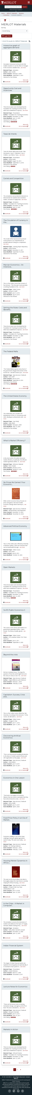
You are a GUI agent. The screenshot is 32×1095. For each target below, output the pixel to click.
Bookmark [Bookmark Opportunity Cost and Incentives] (7, 126)
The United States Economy (15, 396)
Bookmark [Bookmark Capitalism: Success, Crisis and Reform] (7, 729)
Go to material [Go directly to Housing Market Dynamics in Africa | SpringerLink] (23, 897)
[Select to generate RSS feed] (28, 41)
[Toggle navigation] (29, 2)
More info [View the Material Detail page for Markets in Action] (25, 1061)
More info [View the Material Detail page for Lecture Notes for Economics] (25, 1020)
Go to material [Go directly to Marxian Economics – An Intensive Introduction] (23, 301)
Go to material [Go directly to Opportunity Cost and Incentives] (23, 126)
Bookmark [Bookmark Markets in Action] (7, 1063)
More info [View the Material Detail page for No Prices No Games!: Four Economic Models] (25, 517)
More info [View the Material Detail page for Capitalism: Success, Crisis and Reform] (25, 727)
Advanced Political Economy (15, 526)
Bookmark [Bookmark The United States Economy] (7, 433)
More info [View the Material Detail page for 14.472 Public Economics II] (25, 645)
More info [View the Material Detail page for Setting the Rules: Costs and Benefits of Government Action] (25, 342)
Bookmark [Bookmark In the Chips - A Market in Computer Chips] (7, 938)
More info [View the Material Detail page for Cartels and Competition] (25, 212)
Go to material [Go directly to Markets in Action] (23, 1063)
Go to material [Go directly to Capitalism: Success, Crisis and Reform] (23, 729)
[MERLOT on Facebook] (9, 1092)
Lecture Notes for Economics (15, 987)
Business (21, 13)
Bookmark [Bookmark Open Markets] (7, 602)
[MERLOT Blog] (22, 1092)
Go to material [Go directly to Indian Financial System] (23, 979)
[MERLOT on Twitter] (14, 1092)
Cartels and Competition (13, 178)
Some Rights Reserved (19, 1077)
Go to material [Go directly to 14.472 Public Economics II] (23, 647)
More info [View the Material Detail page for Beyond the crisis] (25, 686)
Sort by (3, 28)
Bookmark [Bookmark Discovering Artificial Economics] (7, 770)
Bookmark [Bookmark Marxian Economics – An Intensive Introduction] (7, 301)
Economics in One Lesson (14, 778)
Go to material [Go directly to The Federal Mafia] (23, 388)
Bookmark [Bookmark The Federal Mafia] (7, 388)
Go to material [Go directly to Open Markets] (23, 602)
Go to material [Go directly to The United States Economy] (23, 433)
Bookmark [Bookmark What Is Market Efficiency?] (7, 475)
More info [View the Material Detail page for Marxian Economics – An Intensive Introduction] (25, 299)
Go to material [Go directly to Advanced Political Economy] (23, 559)
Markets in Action (10, 1029)
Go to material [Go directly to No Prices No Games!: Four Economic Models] (23, 518)
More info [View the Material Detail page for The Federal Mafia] (25, 386)
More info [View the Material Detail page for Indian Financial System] (25, 977)
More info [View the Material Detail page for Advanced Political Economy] (25, 558)
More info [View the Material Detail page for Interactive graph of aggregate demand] (25, 80)
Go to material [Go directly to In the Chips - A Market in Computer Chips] (23, 938)
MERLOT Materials (12, 13)
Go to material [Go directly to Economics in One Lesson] (23, 811)
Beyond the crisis (10, 655)
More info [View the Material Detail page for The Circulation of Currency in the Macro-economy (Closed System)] (25, 256)
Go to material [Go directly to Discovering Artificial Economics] (23, 770)
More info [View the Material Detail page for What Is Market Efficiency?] (25, 474)
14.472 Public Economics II (14, 610)
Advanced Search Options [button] (15, 9)
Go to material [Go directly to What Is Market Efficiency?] (23, 475)
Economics (6, 15)
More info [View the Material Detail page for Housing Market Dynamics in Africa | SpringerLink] (25, 895)
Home (3, 13)
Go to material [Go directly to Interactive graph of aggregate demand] (23, 81)
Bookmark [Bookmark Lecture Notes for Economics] (7, 1022)
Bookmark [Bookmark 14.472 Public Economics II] (7, 647)
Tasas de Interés (10, 134)
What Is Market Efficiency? (14, 441)
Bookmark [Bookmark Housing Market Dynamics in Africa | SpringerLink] (7, 897)
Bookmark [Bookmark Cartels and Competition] (7, 213)
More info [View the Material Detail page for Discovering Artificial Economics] (25, 768)
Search (24, 7)
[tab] (5, 20)
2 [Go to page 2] (17, 1069)
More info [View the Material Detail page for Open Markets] (25, 600)
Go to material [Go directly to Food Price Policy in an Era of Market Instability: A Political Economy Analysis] (23, 854)
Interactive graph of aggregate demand (11, 47)
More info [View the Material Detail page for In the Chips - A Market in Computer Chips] (25, 936)
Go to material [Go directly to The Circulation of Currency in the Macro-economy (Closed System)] (23, 258)
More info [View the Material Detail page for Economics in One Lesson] (25, 809)
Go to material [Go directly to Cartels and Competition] (23, 213)
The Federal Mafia (10, 351)
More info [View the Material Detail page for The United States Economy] (25, 431)
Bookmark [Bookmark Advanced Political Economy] (7, 559)
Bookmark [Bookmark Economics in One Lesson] (7, 811)
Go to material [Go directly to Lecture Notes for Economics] (23, 1022)
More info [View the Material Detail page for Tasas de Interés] (25, 169)
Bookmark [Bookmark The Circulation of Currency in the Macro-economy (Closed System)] (7, 258)
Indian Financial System (13, 946)
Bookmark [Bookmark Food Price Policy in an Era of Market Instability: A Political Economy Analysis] (7, 854)
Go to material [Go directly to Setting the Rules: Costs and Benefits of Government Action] (23, 344)
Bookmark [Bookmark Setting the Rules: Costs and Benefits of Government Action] (7, 344)
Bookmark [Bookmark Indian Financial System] (7, 979)
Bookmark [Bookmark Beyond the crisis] (7, 688)
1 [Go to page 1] (14, 1069)
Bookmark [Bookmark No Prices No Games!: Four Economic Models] (7, 518)
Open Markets (9, 567)
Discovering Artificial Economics (12, 737)
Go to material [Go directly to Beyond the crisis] (23, 688)
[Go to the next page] (21, 1069)
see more (23, 67)
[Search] (13, 6)
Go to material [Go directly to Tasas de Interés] (23, 171)
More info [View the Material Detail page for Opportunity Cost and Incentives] (25, 124)
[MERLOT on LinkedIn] (18, 1092)
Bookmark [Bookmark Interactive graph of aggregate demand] (7, 81)
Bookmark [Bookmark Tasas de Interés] (7, 171)
